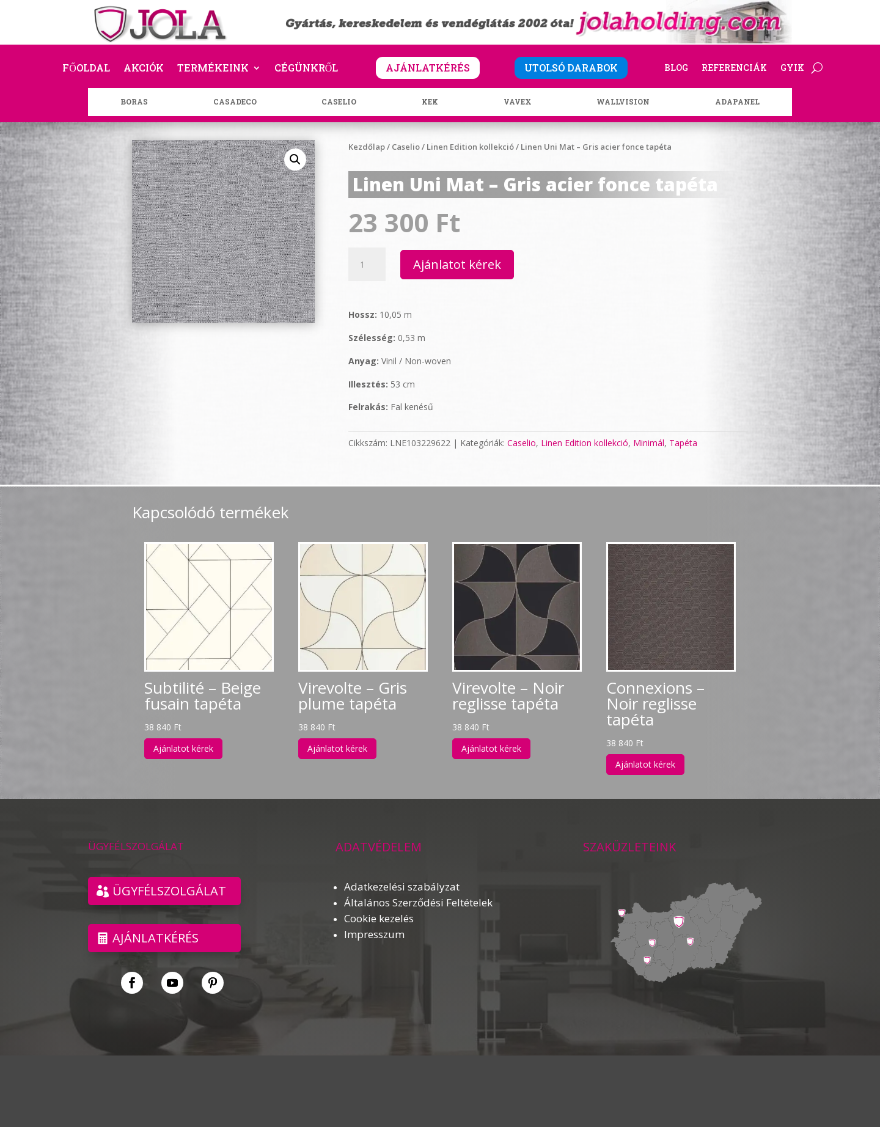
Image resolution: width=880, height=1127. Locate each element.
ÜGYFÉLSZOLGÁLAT (169, 891)
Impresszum (374, 934)
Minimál (648, 443)
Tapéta (683, 443)
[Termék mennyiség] (366, 265)
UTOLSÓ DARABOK (571, 67)
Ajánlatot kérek (457, 264)
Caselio (406, 146)
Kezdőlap (366, 146)
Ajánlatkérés (155, 938)
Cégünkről (306, 69)
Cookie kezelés (379, 918)
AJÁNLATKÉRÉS (428, 67)
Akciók (143, 69)
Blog (676, 68)
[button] (295, 160)
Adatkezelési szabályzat (402, 886)
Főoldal (86, 69)
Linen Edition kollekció (470, 146)
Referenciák (734, 68)
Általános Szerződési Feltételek (418, 902)
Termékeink (213, 69)
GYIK (792, 68)
